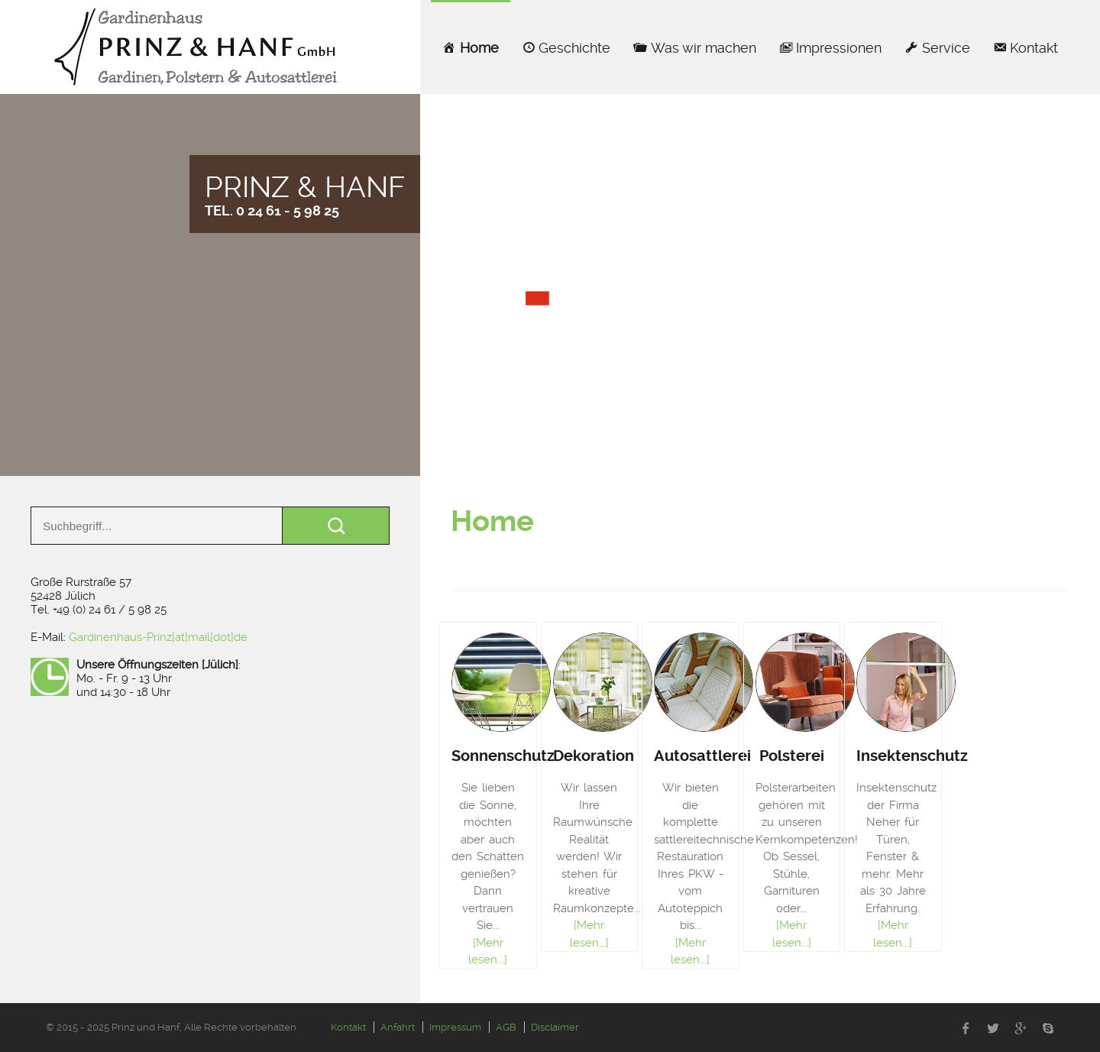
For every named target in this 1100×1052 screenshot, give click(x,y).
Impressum (455, 1027)
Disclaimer (555, 1027)
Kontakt (348, 1027)
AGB (506, 1027)
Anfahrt (397, 1027)
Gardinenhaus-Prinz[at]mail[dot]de (158, 637)
